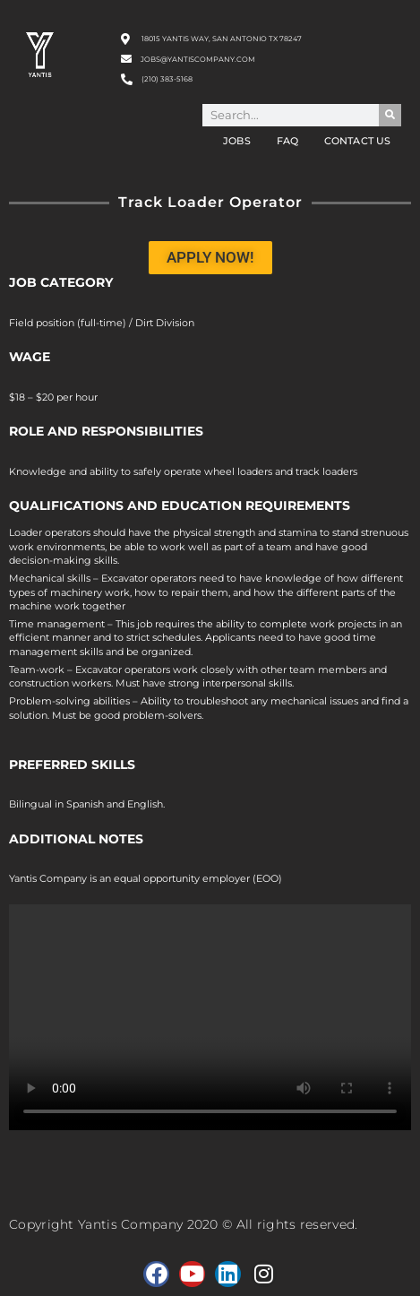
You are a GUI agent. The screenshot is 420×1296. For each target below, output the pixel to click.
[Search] (390, 115)
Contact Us (357, 140)
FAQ (287, 140)
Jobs (236, 140)
